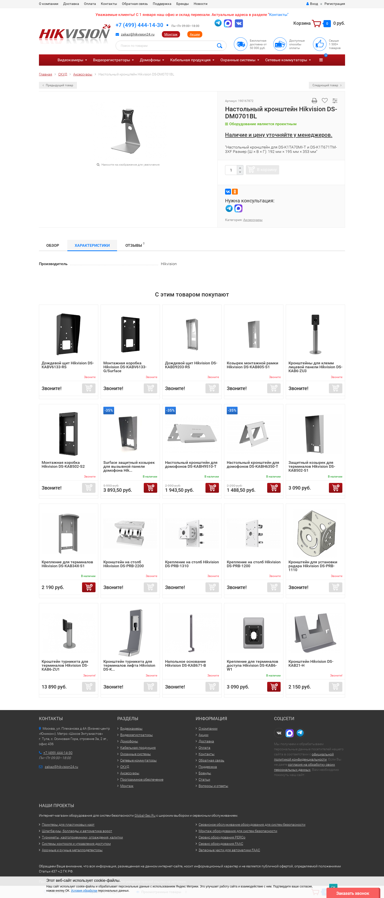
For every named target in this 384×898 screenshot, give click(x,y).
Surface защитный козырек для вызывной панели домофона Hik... (129, 466)
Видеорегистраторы (111, 60)
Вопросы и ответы (213, 786)
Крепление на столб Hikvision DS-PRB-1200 (254, 564)
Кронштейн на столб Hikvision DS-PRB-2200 (123, 564)
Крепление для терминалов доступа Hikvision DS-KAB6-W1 (252, 665)
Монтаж (171, 34)
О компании (48, 4)
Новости (200, 4)
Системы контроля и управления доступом (76, 844)
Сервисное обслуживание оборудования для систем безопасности (252, 824)
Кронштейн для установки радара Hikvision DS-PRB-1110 (312, 566)
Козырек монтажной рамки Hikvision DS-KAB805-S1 (252, 365)
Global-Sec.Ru (145, 815)
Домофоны (150, 60)
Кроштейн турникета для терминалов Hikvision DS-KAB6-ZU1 (65, 665)
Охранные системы (237, 60)
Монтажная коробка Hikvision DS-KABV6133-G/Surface (124, 367)
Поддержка (162, 4)
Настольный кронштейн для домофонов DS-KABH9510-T (191, 464)
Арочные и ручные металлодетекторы (72, 850)
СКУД (124, 767)
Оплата (90, 4)
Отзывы (134, 245)
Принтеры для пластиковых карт (68, 824)
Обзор (52, 245)
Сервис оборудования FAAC (221, 844)
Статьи (204, 779)
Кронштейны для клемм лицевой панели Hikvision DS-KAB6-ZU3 (315, 367)
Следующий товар (326, 85)
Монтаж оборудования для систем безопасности (238, 831)
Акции (195, 34)
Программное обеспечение (141, 779)
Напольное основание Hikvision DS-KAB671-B (185, 663)
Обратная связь (135, 4)
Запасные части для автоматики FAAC (229, 850)
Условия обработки (84, 890)
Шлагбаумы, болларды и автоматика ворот (77, 831)
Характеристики (92, 245)
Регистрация (334, 4)
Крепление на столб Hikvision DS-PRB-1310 (192, 564)
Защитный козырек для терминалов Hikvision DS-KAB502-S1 (311, 466)
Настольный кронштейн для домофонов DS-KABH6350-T (253, 464)
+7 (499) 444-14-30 (139, 25)
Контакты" (278, 14)
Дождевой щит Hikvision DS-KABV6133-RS (68, 365)
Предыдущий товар (58, 85)
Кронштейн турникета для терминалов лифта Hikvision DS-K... (129, 665)
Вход (312, 4)
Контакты (109, 4)
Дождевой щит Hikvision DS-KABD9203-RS (191, 365)
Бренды (182, 4)
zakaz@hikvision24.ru (138, 34)
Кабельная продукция (190, 60)
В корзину (267, 169)
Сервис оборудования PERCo (222, 837)
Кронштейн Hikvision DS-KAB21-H (310, 663)
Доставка (71, 4)
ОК (333, 887)
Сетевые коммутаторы (286, 60)
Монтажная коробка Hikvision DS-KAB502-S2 (63, 464)
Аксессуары (253, 220)
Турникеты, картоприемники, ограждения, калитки (82, 837)
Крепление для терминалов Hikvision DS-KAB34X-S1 (67, 564)
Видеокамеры (70, 60)
